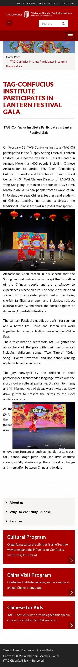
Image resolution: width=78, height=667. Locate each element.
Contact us (54, 3)
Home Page (13, 57)
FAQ (64, 3)
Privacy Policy (45, 650)
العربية (71, 3)
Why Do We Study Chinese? (31, 512)
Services (16, 521)
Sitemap (41, 3)
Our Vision (29, 3)
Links (18, 3)
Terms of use (11, 650)
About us (17, 502)
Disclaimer (27, 650)
